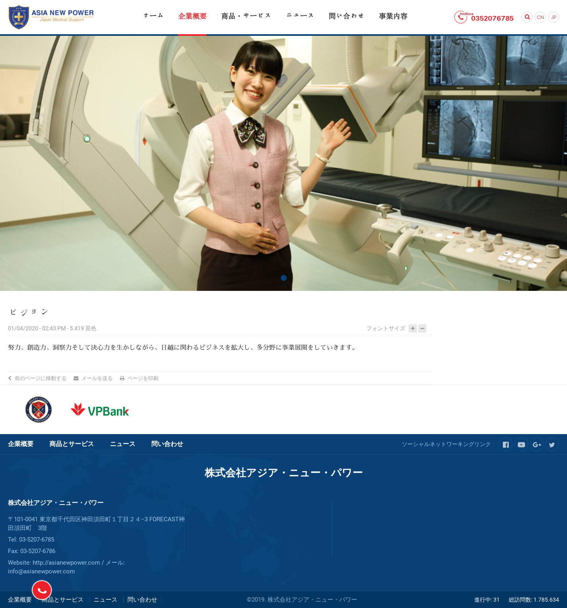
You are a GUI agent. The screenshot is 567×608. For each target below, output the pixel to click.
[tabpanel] (283, 163)
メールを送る (97, 378)
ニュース (122, 444)
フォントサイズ (385, 328)
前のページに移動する (40, 378)
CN (540, 17)
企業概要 (20, 444)
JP (553, 17)
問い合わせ (167, 444)
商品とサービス (71, 444)
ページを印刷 (142, 378)
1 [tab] (284, 278)
